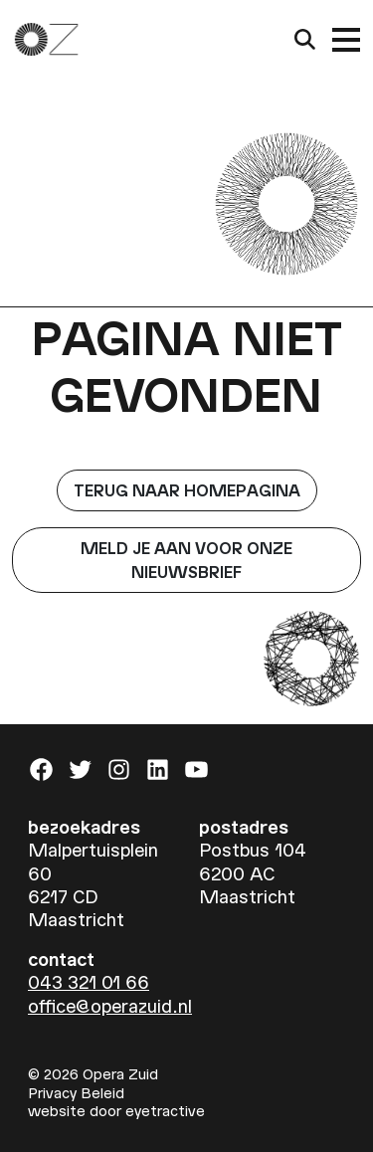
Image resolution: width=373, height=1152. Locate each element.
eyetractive (165, 1110)
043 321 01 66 (88, 981)
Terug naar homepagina (187, 489)
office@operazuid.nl (110, 1005)
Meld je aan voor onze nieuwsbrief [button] (186, 559)
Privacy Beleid (76, 1092)
